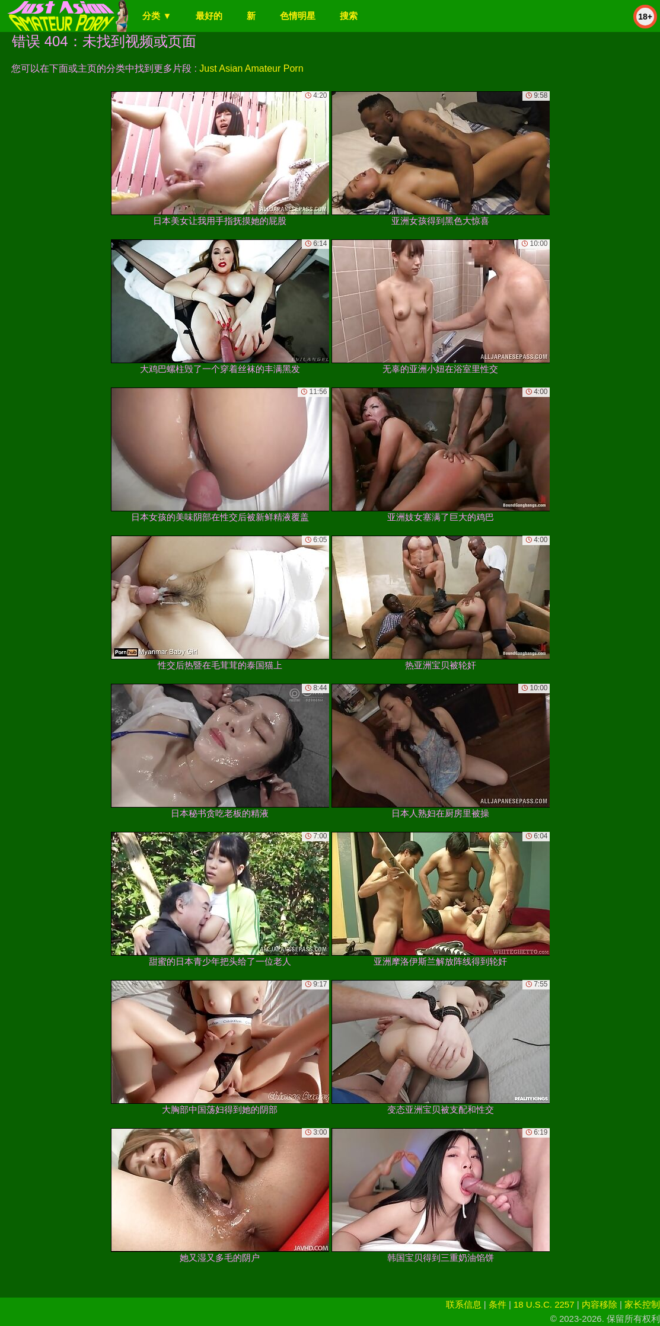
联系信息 (464, 1304)
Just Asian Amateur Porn (251, 68)
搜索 (349, 16)
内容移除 (599, 1304)
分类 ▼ (156, 16)
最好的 (209, 16)
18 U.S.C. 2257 (544, 1304)
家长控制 (642, 1304)
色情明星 (297, 16)
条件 (497, 1304)
